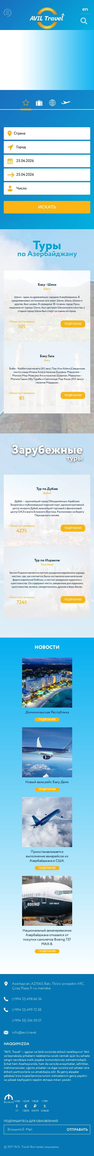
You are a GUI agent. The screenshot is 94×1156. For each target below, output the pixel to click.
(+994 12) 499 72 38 (26, 1009)
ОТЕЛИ (26, 104)
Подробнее (72, 324)
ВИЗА (52, 104)
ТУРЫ (39, 104)
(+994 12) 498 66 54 (27, 999)
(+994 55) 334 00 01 (26, 1020)
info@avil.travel (24, 1032)
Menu (7, 12)
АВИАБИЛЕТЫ (65, 104)
